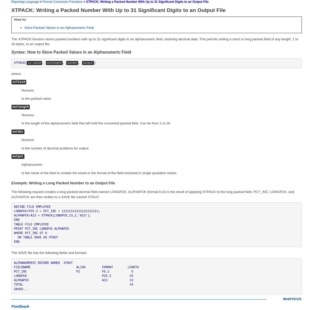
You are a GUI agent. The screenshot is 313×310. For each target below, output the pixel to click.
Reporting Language (25, 2)
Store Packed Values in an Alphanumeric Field (59, 28)
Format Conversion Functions (63, 2)
